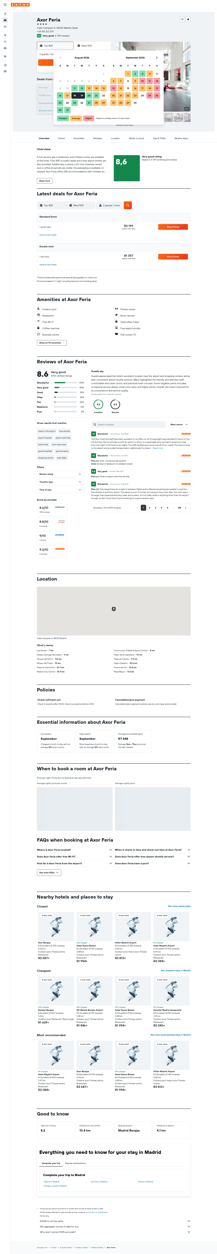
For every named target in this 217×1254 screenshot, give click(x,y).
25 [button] (74, 102)
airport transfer (45, 437)
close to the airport (47, 431)
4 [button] (74, 80)
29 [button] (103, 102)
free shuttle (64, 431)
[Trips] (5, 56)
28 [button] (96, 102)
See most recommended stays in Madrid (171, 1034)
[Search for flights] (5, 14)
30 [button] (60, 109)
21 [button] (96, 95)
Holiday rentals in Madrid (55, 1186)
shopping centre (45, 457)
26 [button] (81, 102)
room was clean (59, 444)
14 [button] (96, 88)
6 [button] (89, 80)
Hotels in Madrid (145, 1181)
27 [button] (89, 102)
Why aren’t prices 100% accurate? (115, 1232)
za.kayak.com (42, 1247)
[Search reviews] (130, 424)
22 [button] (103, 95)
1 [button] (103, 73)
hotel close (43, 444)
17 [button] (67, 95)
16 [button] (60, 95)
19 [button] (82, 95)
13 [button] (89, 88)
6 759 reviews (62, 35)
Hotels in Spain (81, 1247)
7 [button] (96, 80)
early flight (62, 457)
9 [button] (60, 88)
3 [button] (67, 80)
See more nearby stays (179, 906)
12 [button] (82, 88)
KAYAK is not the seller (115, 1221)
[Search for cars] (5, 27)
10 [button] (67, 88)
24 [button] (67, 102)
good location (62, 451)
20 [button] (89, 95)
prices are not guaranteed (96, 1212)
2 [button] (60, 80)
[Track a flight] (5, 42)
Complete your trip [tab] (51, 1163)
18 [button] (75, 95)
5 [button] (82, 80)
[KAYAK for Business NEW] (5, 48)
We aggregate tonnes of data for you (115, 1226)
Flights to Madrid (51, 1181)
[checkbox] (52, 509)
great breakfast (45, 451)
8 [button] (103, 80)
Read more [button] (158, 448)
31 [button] (67, 109)
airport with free (63, 437)
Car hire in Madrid (99, 1181)
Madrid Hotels (97, 1247)
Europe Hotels (66, 1247)
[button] (5, 4)
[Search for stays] (5, 20)
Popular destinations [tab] (75, 1163)
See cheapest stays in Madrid (176, 970)
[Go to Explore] (5, 35)
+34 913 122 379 (45, 31)
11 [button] (74, 88)
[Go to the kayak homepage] (20, 4)
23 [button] (60, 102)
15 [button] (103, 88)
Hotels (54, 1247)
